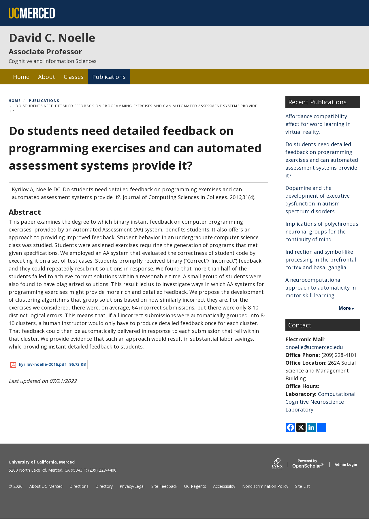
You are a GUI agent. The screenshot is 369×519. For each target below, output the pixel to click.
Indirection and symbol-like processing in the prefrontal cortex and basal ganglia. (320, 259)
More (345, 308)
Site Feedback (164, 486)
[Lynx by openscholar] (282, 464)
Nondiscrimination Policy (265, 486)
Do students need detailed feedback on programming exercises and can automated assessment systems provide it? (321, 160)
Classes (74, 77)
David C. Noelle (52, 37)
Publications (109, 77)
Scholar (307, 463)
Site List (302, 486)
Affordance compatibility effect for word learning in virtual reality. (318, 124)
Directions (79, 486)
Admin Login (346, 464)
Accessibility (224, 486)
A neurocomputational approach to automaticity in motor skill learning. (320, 287)
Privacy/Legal (132, 486)
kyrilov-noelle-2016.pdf (42, 364)
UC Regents (195, 486)
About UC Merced (46, 486)
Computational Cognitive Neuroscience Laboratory (320, 401)
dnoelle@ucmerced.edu (314, 347)
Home (21, 77)
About (46, 77)
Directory (104, 486)
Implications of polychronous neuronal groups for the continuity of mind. (321, 231)
